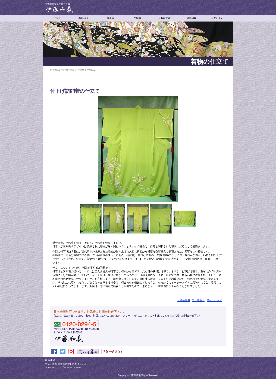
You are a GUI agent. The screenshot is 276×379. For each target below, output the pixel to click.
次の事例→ (198, 300)
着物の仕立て (214, 300)
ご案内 (137, 18)
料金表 (110, 18)
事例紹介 (83, 18)
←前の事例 (183, 300)
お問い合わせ (218, 18)
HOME (56, 18)
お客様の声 (164, 18)
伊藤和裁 (191, 18)
